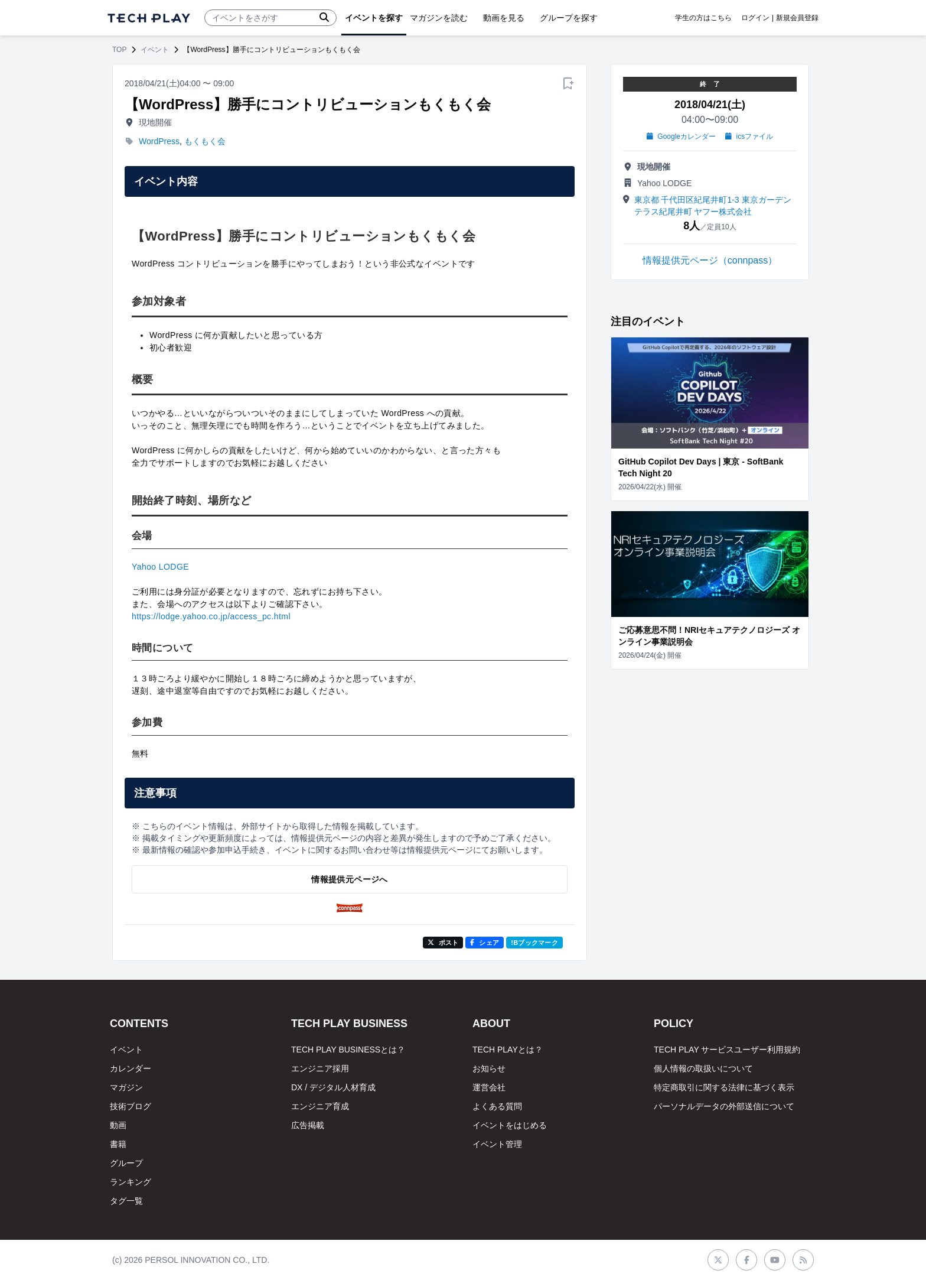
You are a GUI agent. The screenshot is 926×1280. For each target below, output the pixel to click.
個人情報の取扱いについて (703, 1068)
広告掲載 (307, 1125)
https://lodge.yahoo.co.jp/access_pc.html (211, 616)
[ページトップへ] (148, 18)
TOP (119, 50)
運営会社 (489, 1087)
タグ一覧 (126, 1201)
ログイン (755, 18)
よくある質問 (497, 1106)
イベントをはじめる (509, 1125)
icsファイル (749, 136)
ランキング (130, 1182)
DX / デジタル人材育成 (333, 1087)
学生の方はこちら (703, 18)
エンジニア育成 (320, 1106)
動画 (118, 1125)
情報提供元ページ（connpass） (710, 260)
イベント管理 (497, 1144)
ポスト (443, 942)
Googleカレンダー (681, 136)
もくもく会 (205, 141)
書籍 (118, 1144)
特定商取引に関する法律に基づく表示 (724, 1087)
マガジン (126, 1087)
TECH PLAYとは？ (507, 1049)
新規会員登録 (797, 18)
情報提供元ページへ (349, 879)
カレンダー (130, 1068)
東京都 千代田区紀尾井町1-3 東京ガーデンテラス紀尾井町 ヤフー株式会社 (712, 205)
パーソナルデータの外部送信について (724, 1106)
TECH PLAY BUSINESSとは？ (348, 1049)
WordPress (159, 141)
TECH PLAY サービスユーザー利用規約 (727, 1049)
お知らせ (489, 1068)
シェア (484, 942)
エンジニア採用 (320, 1068)
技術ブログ (130, 1106)
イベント (155, 50)
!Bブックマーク (534, 942)
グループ (126, 1163)
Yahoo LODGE (160, 566)
